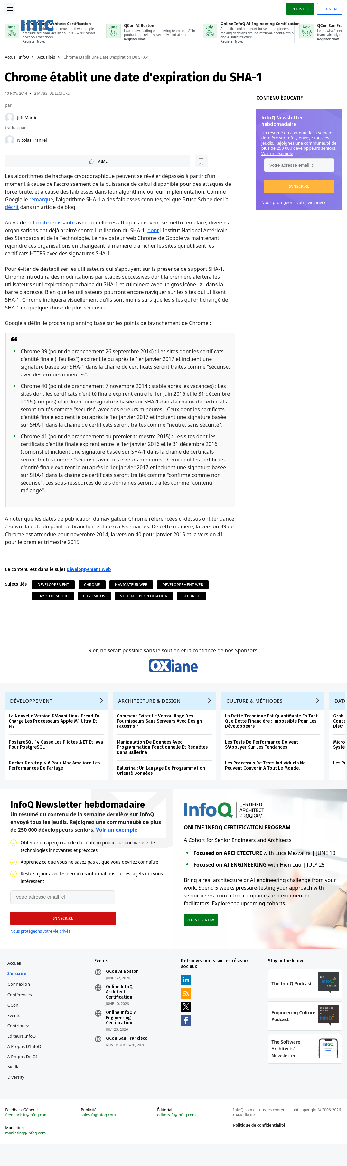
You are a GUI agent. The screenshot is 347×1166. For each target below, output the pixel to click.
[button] (297, 185)
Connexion (20, 1001)
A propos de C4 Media (24, 1078)
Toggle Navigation (12, 7)
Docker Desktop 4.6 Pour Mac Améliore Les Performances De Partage (55, 779)
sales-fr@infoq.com (99, 1135)
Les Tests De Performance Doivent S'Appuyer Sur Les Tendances (263, 758)
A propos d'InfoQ (25, 1063)
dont (154, 230)
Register (298, 7)
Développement (54, 592)
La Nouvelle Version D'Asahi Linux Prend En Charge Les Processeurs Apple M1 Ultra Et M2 (55, 735)
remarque (42, 199)
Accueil (16, 980)
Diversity (17, 1094)
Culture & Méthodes (256, 714)
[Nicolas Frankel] (11, 139)
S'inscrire (18, 990)
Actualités (48, 56)
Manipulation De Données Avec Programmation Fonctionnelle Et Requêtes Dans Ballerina (163, 761)
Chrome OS (96, 603)
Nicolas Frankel (33, 138)
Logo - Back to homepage (49, 22)
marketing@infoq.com (27, 1153)
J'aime (25, 160)
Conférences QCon (21, 1017)
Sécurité (193, 603)
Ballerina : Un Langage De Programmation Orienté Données (162, 784)
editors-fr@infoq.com (176, 1135)
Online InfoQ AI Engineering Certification (122, 1034)
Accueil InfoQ (18, 56)
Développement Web (90, 577)
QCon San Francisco (127, 1055)
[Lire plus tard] (48, 160)
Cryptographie (54, 603)
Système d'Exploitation (145, 603)
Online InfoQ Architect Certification (120, 1009)
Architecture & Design (151, 714)
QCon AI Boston (123, 988)
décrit (13, 207)
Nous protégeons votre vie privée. (293, 201)
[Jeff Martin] (11, 116)
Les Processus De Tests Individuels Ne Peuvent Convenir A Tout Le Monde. (267, 779)
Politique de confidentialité (259, 1145)
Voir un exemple (276, 152)
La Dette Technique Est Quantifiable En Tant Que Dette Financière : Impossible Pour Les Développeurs (273, 735)
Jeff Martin (29, 116)
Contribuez (19, 1042)
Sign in (328, 7)
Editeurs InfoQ (23, 1053)
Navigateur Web (133, 592)
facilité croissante (55, 222)
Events (15, 1032)
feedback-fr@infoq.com (28, 1135)
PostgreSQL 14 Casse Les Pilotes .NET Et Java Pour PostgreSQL (57, 758)
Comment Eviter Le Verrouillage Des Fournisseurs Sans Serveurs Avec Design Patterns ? (160, 735)
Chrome (94, 592)
